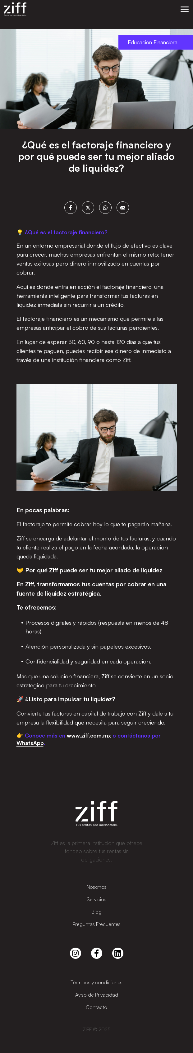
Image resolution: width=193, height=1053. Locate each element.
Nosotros (97, 887)
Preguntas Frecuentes (96, 924)
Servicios (96, 899)
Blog (96, 912)
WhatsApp (30, 742)
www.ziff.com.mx (89, 735)
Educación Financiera (152, 42)
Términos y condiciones (96, 982)
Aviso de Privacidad (96, 995)
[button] (184, 9)
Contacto (96, 1007)
